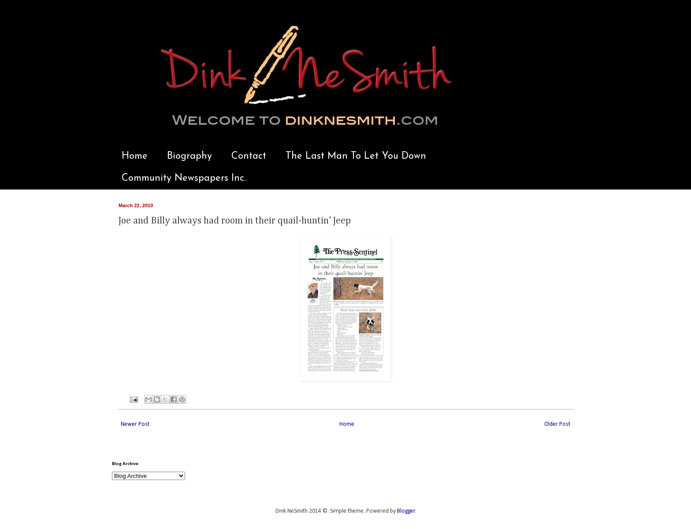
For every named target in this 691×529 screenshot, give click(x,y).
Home (135, 156)
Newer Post (135, 424)
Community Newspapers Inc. (184, 178)
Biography (189, 156)
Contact (248, 156)
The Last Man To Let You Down (356, 156)
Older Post (557, 424)
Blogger (406, 511)
